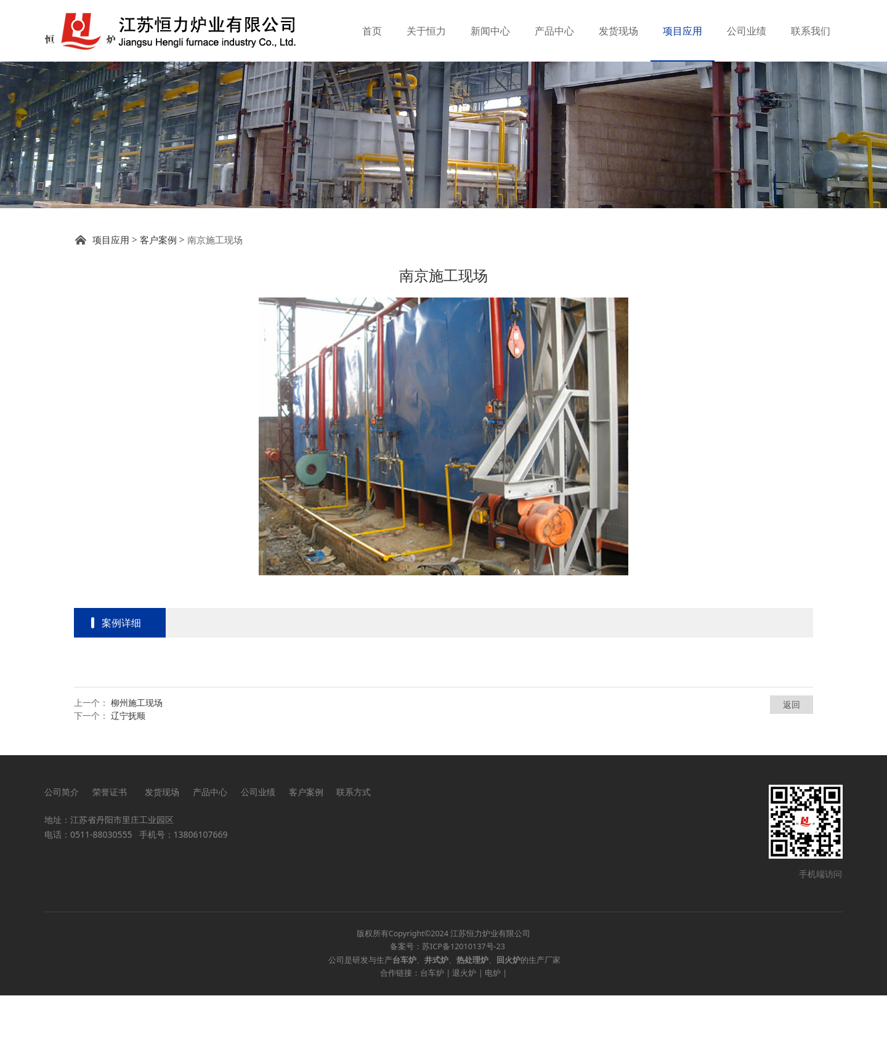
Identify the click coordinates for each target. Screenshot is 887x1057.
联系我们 (810, 31)
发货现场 (618, 31)
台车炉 (432, 1034)
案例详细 (121, 684)
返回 (791, 766)
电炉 (493, 1034)
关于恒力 (426, 31)
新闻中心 (490, 31)
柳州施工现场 (137, 764)
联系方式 (353, 853)
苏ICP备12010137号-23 (463, 1008)
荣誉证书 (111, 853)
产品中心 (554, 31)
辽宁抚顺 (128, 777)
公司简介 (61, 853)
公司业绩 (746, 31)
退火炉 (464, 1034)
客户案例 (158, 301)
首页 (372, 31)
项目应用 (682, 31)
